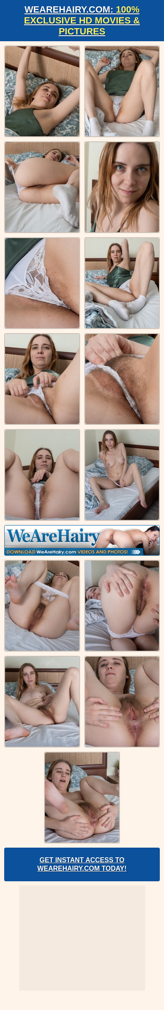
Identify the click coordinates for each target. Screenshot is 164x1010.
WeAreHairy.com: (82, 20)
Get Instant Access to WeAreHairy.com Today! (82, 864)
